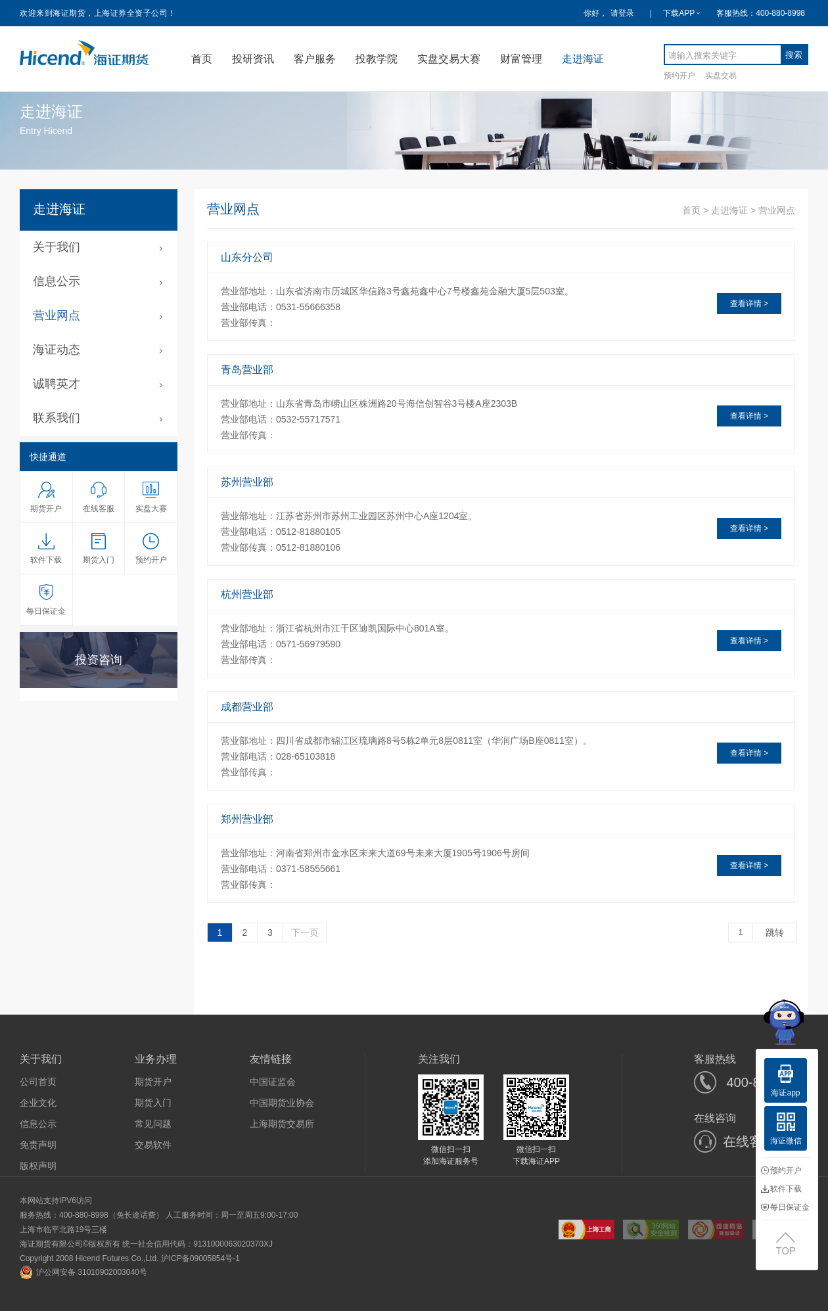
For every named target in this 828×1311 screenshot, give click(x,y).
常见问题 (153, 1123)
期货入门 (153, 1102)
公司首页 (38, 1081)
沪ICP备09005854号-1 (200, 1258)
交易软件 (153, 1144)
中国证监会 (273, 1081)
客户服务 (315, 58)
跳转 (775, 932)
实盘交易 (721, 75)
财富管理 (521, 58)
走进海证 (583, 58)
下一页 (305, 932)
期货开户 (153, 1081)
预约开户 (679, 75)
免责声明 (38, 1144)
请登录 (622, 13)
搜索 (793, 55)
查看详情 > (749, 303)
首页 (201, 58)
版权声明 (38, 1166)
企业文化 (38, 1102)
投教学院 (377, 58)
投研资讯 (253, 58)
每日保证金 (785, 1207)
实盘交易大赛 (448, 58)
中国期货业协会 (282, 1102)
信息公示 (38, 1123)
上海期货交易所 (282, 1123)
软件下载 (781, 1188)
